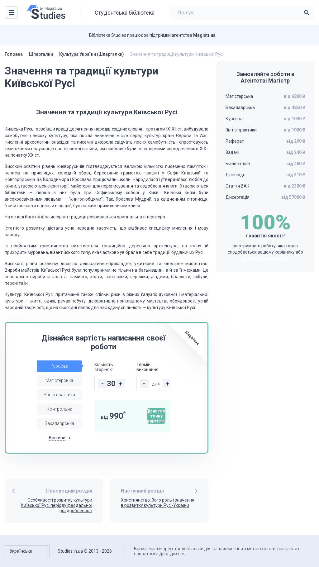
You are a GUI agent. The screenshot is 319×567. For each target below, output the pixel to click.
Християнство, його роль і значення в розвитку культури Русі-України (157, 503)
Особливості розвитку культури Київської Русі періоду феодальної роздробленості (56, 505)
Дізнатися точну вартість (156, 415)
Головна (14, 54)
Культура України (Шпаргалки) (91, 54)
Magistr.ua (204, 35)
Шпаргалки (41, 54)
